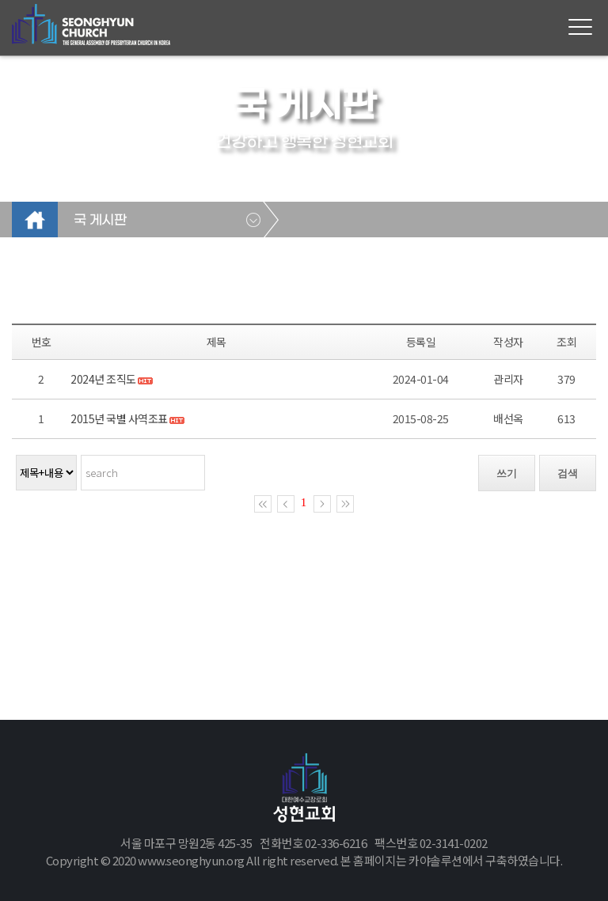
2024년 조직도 (103, 379)
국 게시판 (100, 221)
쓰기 (506, 473)
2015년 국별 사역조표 (119, 418)
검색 (567, 473)
